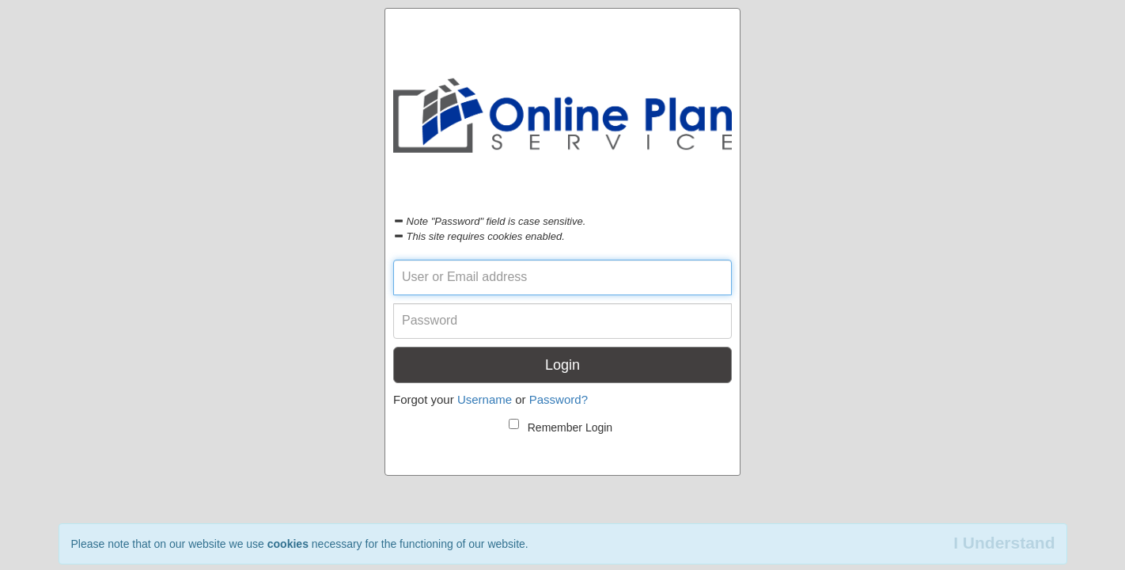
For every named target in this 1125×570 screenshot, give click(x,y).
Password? (558, 399)
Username (484, 399)
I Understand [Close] (1004, 542)
